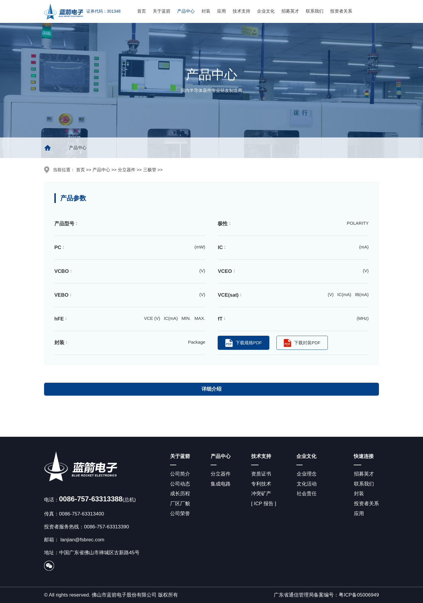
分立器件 (220, 474)
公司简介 (180, 474)
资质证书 (261, 474)
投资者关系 (341, 11)
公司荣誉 (180, 514)
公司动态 (180, 484)
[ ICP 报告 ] (263, 504)
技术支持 (241, 11)
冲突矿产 (261, 494)
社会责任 (306, 494)
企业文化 (266, 11)
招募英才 (290, 11)
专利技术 (261, 484)
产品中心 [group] (78, 147)
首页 (141, 11)
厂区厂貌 (180, 504)
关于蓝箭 (161, 11)
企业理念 (306, 474)
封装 (206, 11)
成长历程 (180, 494)
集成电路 (220, 484)
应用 (221, 11)
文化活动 (306, 484)
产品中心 (186, 11)
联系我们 (314, 11)
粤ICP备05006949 (358, 595)
